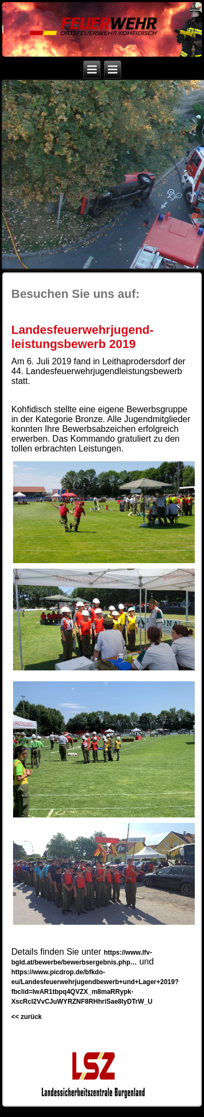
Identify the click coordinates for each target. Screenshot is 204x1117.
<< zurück (26, 1017)
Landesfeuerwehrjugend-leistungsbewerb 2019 (82, 337)
